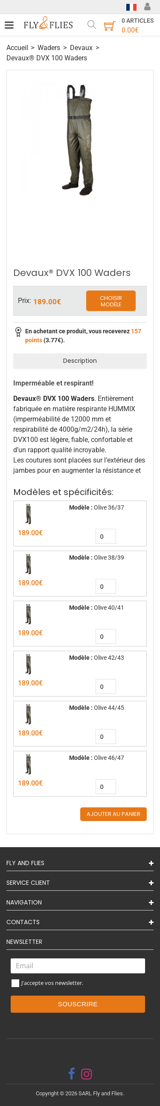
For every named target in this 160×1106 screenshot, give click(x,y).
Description (80, 360)
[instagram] (86, 1073)
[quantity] (106, 536)
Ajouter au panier (113, 814)
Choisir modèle (111, 301)
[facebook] (71, 1073)
